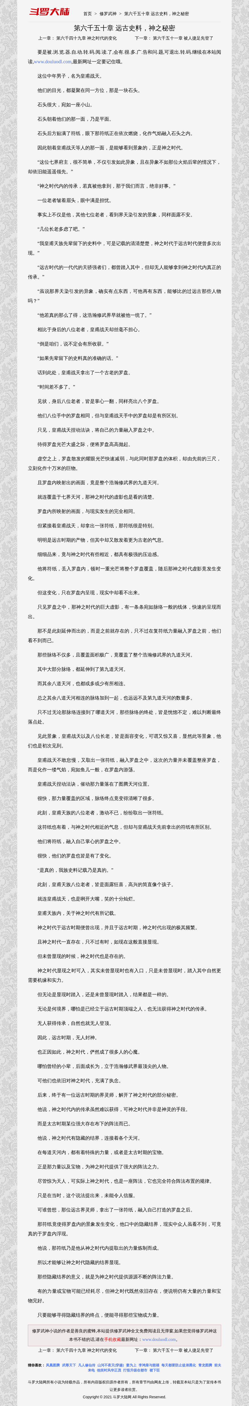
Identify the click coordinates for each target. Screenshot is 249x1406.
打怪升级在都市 (135, 1370)
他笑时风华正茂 (109, 1370)
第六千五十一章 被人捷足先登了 (182, 38)
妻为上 (131, 1365)
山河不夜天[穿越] (110, 1365)
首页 (87, 13)
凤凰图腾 (53, 1365)
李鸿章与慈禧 (149, 1365)
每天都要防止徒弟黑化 (178, 1365)
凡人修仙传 (86, 1365)
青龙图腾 (205, 1365)
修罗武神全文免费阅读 (135, 1331)
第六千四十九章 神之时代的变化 (86, 38)
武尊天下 (69, 1365)
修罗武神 (108, 13)
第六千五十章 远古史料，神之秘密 (156, 13)
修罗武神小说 (45, 1331)
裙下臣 (154, 1370)
